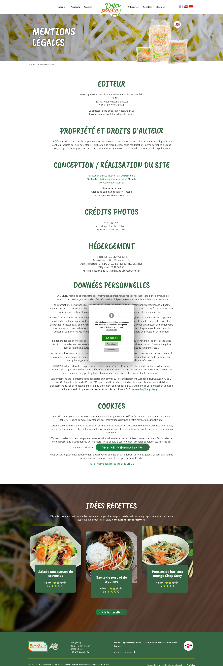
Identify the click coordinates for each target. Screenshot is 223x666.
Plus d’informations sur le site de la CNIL (110, 463)
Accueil (62, 7)
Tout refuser (111, 344)
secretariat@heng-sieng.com (147, 389)
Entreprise (133, 7)
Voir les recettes (111, 612)
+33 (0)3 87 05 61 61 (80, 652)
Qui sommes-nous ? (132, 642)
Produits (75, 7)
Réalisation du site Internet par (110, 175)
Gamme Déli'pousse (155, 642)
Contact (160, 7)
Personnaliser (111, 350)
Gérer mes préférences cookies (123, 447)
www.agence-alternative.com (110, 195)
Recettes (147, 7)
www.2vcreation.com (110, 182)
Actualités (172, 642)
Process (88, 7)
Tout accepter (111, 337)
